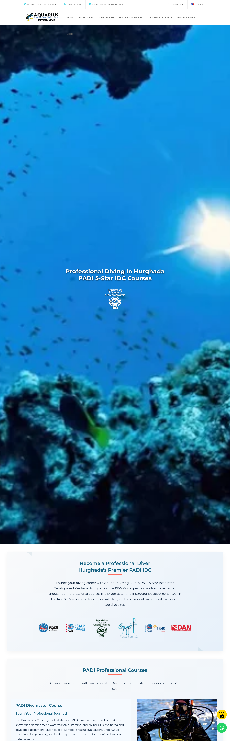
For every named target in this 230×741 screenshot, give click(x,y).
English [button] (197, 4)
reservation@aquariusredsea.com (106, 4)
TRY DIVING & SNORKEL (131, 17)
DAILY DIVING (106, 17)
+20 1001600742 (73, 4)
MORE (70, 34)
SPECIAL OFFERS (186, 17)
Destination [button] (175, 4)
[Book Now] (222, 714)
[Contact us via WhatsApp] (222, 728)
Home (70, 17)
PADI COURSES (86, 17)
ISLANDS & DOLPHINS (160, 17)
